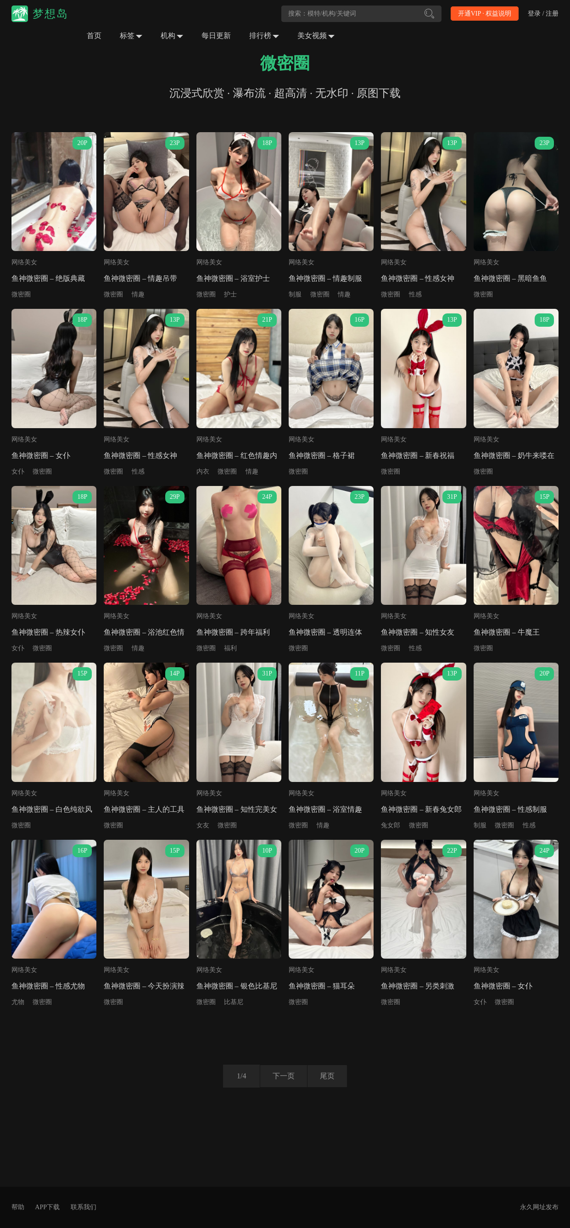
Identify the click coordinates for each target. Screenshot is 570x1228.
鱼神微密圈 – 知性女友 (417, 632)
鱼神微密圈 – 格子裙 (322, 455)
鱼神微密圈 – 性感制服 (510, 809)
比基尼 (233, 1002)
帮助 (17, 1207)
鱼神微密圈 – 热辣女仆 (48, 632)
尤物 (17, 1002)
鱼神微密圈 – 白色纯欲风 (51, 809)
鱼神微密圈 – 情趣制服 (325, 278)
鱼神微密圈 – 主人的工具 (144, 809)
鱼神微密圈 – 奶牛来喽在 (514, 455)
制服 (295, 294)
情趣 (138, 294)
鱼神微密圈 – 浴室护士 (233, 278)
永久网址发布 (539, 1207)
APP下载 (47, 1207)
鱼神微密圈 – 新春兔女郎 (421, 809)
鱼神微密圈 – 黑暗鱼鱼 (510, 278)
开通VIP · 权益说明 (485, 13)
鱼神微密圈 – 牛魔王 (507, 632)
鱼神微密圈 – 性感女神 (417, 278)
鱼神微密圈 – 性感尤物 (48, 986)
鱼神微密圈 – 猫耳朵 (322, 986)
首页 (94, 35)
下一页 (282, 1076)
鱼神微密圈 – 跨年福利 (233, 632)
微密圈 (21, 294)
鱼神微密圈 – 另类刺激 (417, 986)
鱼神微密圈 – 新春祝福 (417, 455)
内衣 (202, 471)
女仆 (17, 471)
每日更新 (216, 35)
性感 (415, 294)
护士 (230, 294)
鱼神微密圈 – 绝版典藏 (48, 278)
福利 (230, 648)
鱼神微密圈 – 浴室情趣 (325, 809)
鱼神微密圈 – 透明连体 (325, 632)
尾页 (328, 1076)
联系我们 (83, 1207)
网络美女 (24, 262)
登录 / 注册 (543, 13)
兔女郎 (390, 825)
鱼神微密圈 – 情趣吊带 (140, 278)
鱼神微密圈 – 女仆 (40, 455)
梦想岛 (50, 14)
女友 (202, 825)
